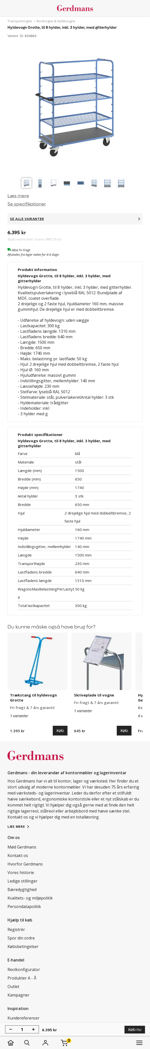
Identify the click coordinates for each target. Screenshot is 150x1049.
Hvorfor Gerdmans (25, 864)
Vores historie (21, 872)
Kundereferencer (24, 1018)
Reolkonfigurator (24, 969)
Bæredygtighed (22, 889)
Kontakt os (18, 855)
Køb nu (134, 1029)
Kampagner (19, 995)
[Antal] (22, 1029)
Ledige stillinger (23, 881)
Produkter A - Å (22, 978)
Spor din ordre (21, 938)
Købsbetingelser (23, 946)
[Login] (45, 1043)
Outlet (13, 986)
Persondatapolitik (24, 906)
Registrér (16, 929)
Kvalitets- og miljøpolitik (30, 898)
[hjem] (16, 1043)
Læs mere (18, 196)
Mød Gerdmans (22, 847)
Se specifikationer (27, 204)
